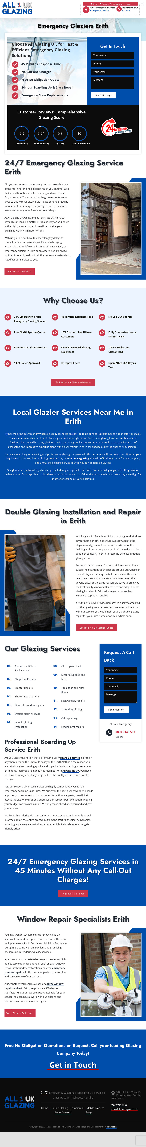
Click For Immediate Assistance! (73, 382)
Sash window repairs (73, 700)
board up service (70, 757)
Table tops (67, 687)
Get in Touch (73, 1065)
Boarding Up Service (90, 1092)
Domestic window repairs (29, 705)
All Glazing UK (71, 770)
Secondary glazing (71, 709)
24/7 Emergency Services (99, 9)
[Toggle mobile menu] (142, 4)
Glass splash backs (71, 666)
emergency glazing (78, 458)
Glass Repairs (61, 1097)
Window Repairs (83, 1097)
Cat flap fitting (69, 718)
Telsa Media (111, 1126)
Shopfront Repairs (25, 679)
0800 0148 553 (127, 9)
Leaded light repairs (72, 727)
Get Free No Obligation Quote (96, 627)
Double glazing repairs (27, 713)
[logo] (19, 1102)
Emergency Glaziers (57, 1092)
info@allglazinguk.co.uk (124, 1109)
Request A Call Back (19, 271)
